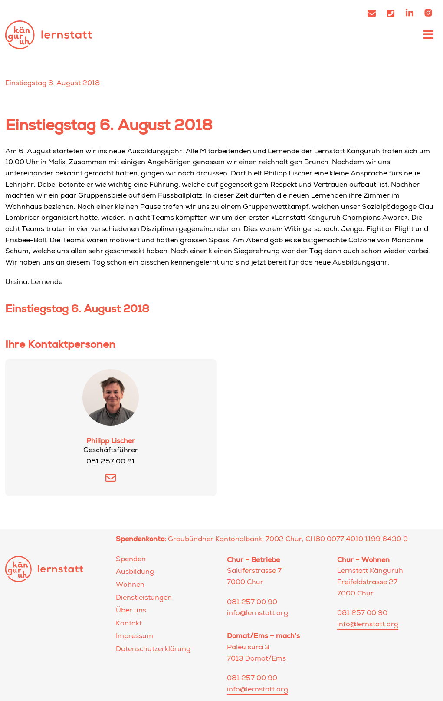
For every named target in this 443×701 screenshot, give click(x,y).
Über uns (131, 611)
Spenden (131, 559)
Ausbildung (135, 572)
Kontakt (129, 624)
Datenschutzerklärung (153, 649)
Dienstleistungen (144, 598)
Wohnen (130, 585)
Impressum (134, 636)
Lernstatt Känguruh (48, 34)
